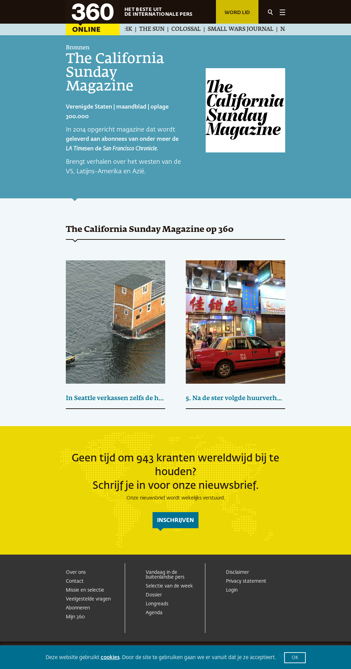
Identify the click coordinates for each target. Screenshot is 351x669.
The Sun (154, 29)
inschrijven (175, 520)
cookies (110, 657)
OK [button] (295, 658)
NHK (128, 29)
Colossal (188, 29)
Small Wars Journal (243, 29)
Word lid (237, 12)
